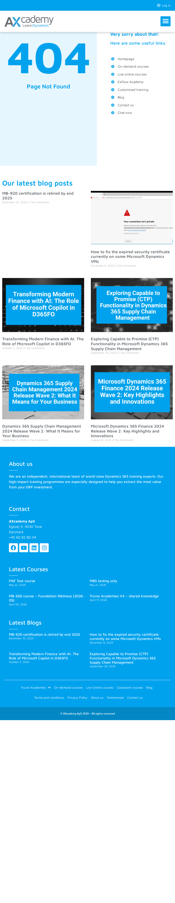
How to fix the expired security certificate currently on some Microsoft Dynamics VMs (130, 256)
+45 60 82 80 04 (22, 537)
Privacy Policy (77, 698)
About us (97, 698)
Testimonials (115, 698)
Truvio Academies (36, 687)
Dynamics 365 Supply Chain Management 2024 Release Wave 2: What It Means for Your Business (41, 431)
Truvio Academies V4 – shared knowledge (124, 596)
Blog (149, 687)
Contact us (134, 698)
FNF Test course (22, 581)
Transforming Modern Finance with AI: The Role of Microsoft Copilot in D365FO (43, 341)
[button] (165, 21)
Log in (164, 5)
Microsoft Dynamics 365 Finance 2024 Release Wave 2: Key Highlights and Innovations (127, 431)
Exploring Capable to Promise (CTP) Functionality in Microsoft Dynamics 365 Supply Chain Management (129, 344)
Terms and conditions (49, 698)
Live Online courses (99, 687)
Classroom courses (130, 687)
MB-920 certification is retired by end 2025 (44, 634)
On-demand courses (68, 687)
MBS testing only (103, 581)
